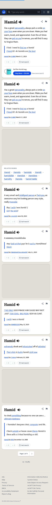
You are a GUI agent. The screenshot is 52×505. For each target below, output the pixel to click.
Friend (9, 51)
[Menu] (48, 12)
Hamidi (38, 172)
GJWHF (13, 56)
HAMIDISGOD (15, 324)
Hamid (6, 56)
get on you (16, 38)
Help (3, 480)
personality (19, 28)
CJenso (13, 357)
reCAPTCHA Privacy (34, 485)
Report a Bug (6, 494)
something (16, 415)
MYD (12, 440)
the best (32, 51)
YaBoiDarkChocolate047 (19, 252)
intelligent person (27, 195)
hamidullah (9, 175)
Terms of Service (8, 485)
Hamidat (21, 175)
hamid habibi (31, 179)
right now (33, 352)
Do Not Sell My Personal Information (35, 492)
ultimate (8, 418)
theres (35, 431)
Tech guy (40, 195)
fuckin (20, 352)
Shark (9, 247)
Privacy (4, 482)
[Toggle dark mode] (44, 12)
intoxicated (27, 346)
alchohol (41, 346)
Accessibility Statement (10, 491)
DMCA (4, 488)
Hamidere (33, 175)
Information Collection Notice (37, 477)
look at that (16, 243)
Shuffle (26, 462)
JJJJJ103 (14, 216)
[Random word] (38, 12)
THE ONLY (8, 310)
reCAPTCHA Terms (34, 488)
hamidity (8, 179)
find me (23, 47)
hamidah (28, 172)
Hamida (17, 172)
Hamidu (18, 179)
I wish (13, 207)
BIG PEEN (24, 313)
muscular (13, 201)
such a (32, 243)
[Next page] (31, 453)
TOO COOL (14, 313)
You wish (14, 210)
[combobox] (24, 12)
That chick (11, 352)
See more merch (38, 73)
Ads (3, 477)
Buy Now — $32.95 (22, 73)
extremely (8, 346)
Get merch (24, 62)
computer (34, 424)
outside (15, 431)
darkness (16, 418)
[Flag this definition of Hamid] (46, 21)
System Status (32, 480)
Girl (8, 210)
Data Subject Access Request (37, 482)
